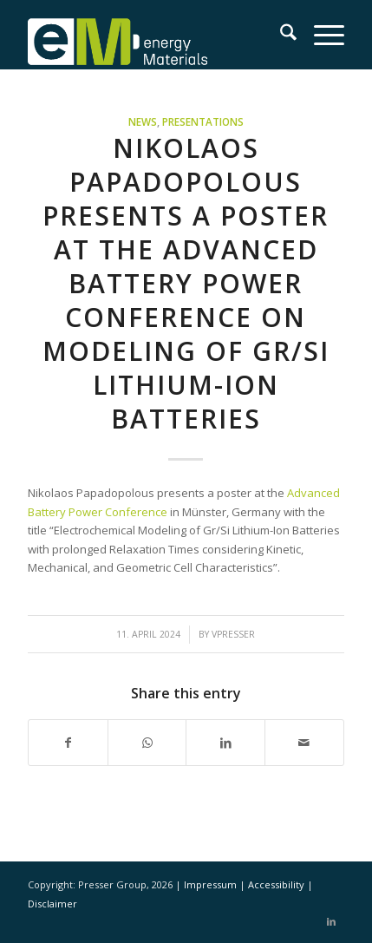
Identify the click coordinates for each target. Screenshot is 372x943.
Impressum (211, 884)
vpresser (233, 634)
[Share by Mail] (304, 742)
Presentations (203, 121)
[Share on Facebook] (68, 742)
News (142, 121)
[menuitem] (280, 34)
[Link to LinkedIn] (331, 921)
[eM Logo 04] (154, 34)
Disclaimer (52, 903)
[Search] (280, 34)
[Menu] (320, 34)
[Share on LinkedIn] (225, 742)
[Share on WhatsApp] (147, 742)
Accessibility (277, 884)
